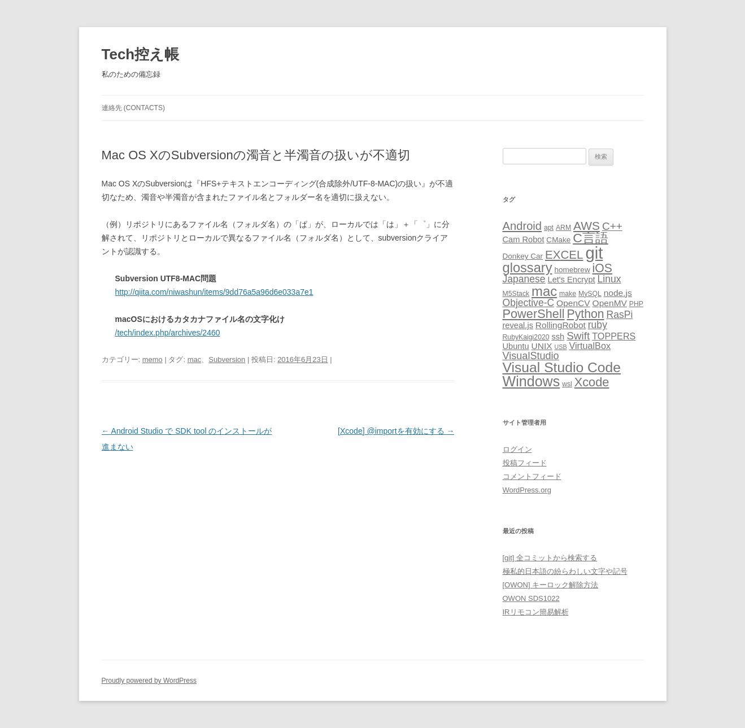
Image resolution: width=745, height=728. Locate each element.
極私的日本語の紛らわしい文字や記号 (565, 571)
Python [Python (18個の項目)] (585, 314)
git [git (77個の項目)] (594, 252)
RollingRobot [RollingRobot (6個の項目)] (560, 325)
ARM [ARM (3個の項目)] (563, 228)
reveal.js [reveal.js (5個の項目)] (518, 325)
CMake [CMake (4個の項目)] (558, 240)
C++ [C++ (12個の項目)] (612, 226)
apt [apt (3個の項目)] (549, 228)
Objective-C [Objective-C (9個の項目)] (529, 302)
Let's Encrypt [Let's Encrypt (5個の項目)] (571, 279)
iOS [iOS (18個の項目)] (602, 268)
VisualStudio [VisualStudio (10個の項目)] (531, 355)
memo (152, 359)
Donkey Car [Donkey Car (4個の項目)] (523, 256)
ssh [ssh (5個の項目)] (557, 336)
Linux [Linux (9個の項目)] (609, 279)
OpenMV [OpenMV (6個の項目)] (609, 303)
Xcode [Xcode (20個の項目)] (591, 382)
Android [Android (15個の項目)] (522, 226)
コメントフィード (532, 476)
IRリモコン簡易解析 (536, 612)
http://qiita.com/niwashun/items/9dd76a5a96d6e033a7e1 (214, 292)
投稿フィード (525, 463)
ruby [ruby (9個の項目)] (597, 324)
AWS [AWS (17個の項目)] (586, 225)
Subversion (226, 359)
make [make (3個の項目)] (567, 294)
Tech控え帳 (141, 54)
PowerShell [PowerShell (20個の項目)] (534, 314)
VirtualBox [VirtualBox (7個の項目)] (590, 346)
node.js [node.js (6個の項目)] (618, 293)
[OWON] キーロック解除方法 (551, 585)
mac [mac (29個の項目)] (544, 291)
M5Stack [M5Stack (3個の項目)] (516, 294)
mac (195, 359)
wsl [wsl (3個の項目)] (567, 384)
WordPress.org (527, 490)
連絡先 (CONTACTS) (133, 108)
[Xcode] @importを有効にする (396, 430)
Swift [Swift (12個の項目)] (578, 336)
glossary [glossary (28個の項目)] (527, 267)
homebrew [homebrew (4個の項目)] (572, 269)
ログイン (517, 449)
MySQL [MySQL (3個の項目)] (590, 294)
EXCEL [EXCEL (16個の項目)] (564, 254)
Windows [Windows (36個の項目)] (531, 381)
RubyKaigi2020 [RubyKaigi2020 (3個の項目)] (526, 337)
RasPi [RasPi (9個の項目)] (620, 314)
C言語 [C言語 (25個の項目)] (590, 237)
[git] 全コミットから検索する (550, 557)
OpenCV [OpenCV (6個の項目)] (573, 303)
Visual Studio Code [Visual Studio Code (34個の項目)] (562, 367)
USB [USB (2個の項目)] (561, 346)
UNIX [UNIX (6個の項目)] (541, 346)
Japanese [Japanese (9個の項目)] (524, 279)
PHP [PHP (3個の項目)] (636, 304)
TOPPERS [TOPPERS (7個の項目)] (613, 336)
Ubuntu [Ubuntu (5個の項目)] (516, 346)
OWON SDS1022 (531, 598)
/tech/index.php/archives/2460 (167, 332)
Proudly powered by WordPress (149, 681)
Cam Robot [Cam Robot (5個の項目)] (523, 239)
